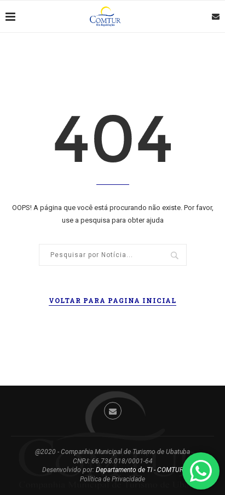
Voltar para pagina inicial (112, 300)
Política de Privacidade (112, 479)
